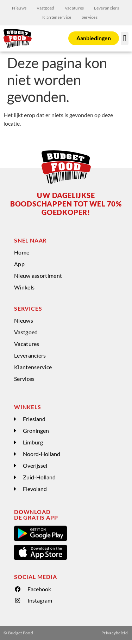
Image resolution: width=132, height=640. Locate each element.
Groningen (36, 430)
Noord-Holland (41, 453)
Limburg (33, 442)
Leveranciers (106, 8)
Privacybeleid (114, 632)
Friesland (34, 418)
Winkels (24, 287)
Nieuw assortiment (38, 275)
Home (21, 252)
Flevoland (35, 488)
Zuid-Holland (39, 477)
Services (90, 17)
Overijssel (35, 465)
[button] (124, 38)
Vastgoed (45, 8)
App (19, 264)
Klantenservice (56, 17)
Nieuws (19, 8)
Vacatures (74, 8)
